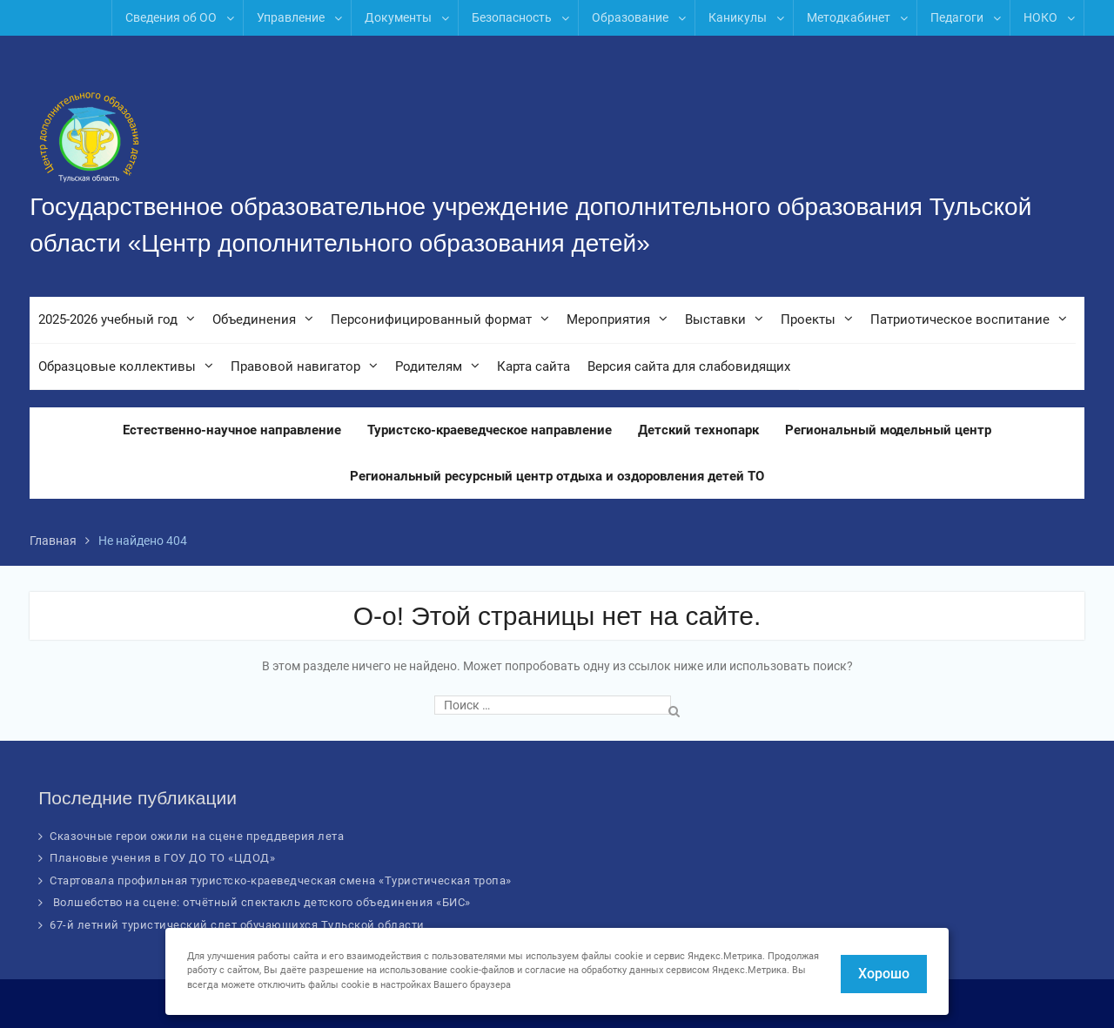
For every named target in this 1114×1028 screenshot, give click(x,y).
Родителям (428, 366)
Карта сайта (533, 366)
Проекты (808, 319)
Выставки (715, 319)
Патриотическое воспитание (960, 319)
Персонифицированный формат (431, 319)
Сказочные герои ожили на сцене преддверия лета (197, 836)
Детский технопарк (698, 430)
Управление (291, 17)
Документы (398, 17)
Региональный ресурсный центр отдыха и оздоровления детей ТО (557, 476)
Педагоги (956, 17)
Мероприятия (608, 319)
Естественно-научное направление (232, 430)
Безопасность (512, 17)
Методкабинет (848, 17)
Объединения (254, 319)
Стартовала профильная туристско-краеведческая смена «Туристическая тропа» (281, 880)
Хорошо (883, 973)
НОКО (1040, 17)
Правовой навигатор (295, 366)
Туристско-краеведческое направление (489, 430)
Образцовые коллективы (117, 366)
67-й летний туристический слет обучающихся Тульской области (237, 924)
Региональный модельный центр (888, 430)
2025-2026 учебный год (108, 319)
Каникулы (737, 17)
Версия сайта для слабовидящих (688, 366)
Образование (630, 17)
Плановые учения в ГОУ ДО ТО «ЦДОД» (162, 857)
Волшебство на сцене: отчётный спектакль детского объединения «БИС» (260, 902)
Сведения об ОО (171, 17)
